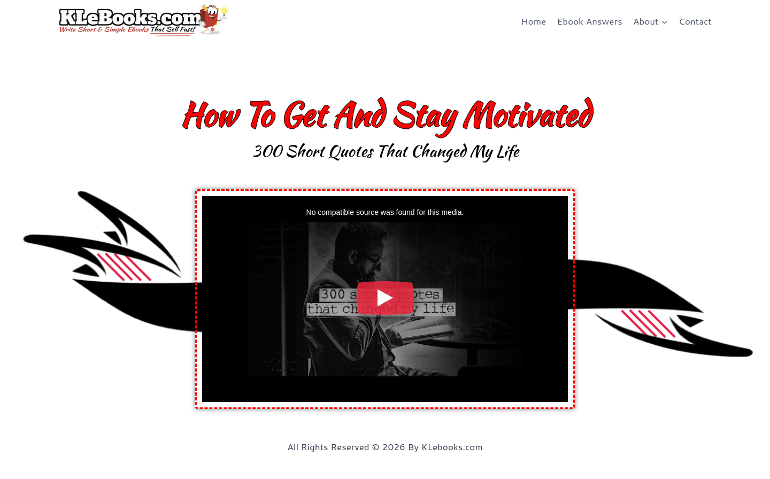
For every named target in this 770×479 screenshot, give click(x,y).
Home (533, 20)
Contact (695, 20)
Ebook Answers (589, 20)
